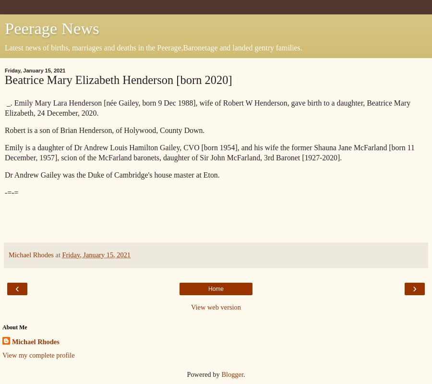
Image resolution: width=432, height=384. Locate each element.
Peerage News (52, 28)
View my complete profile (38, 355)
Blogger (232, 374)
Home (216, 289)
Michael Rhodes (36, 342)
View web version (216, 307)
